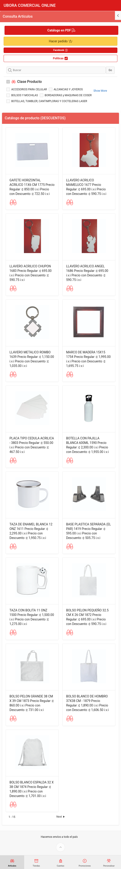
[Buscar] (56, 70)
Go (110, 70)
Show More (100, 90)
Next (61, 817)
